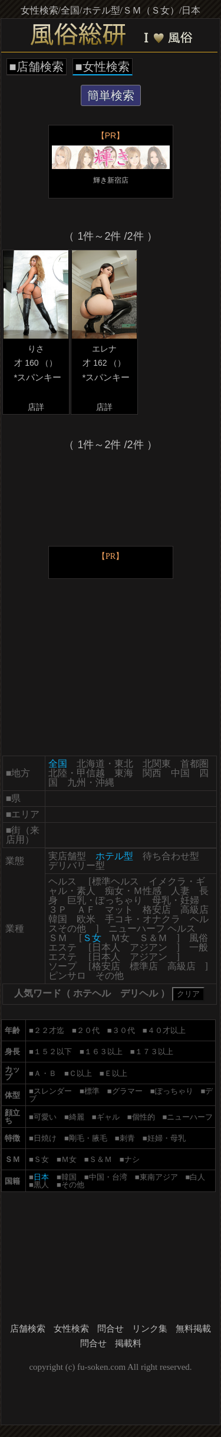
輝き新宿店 (110, 180)
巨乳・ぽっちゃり (105, 900)
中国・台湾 (108, 1177)
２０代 (88, 1030)
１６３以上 (103, 1051)
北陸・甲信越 (76, 773)
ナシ (132, 1159)
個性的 (143, 1116)
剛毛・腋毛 (88, 1138)
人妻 (180, 891)
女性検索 (71, 1328)
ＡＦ (86, 910)
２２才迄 (49, 1030)
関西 (152, 773)
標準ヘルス (115, 881)
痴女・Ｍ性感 (133, 891)
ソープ (62, 966)
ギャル (108, 1116)
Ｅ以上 (115, 1073)
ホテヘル (92, 993)
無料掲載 (193, 1328)
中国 (180, 773)
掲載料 (128, 1343)
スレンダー (53, 1091)
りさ (36, 348)
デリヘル (139, 993)
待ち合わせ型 (171, 856)
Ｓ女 (41, 1159)
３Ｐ (57, 910)
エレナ (104, 348)
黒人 (41, 1184)
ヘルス (62, 881)
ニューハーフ (190, 1116)
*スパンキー (37, 377)
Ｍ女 (120, 938)
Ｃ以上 (80, 1073)
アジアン (148, 947)
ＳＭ (57, 938)
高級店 (194, 910)
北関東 (157, 764)
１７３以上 (154, 1051)
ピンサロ (67, 976)
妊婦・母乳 (166, 1138)
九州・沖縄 (90, 782)
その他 (109, 976)
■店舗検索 (36, 66)
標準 (92, 1091)
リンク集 (149, 1328)
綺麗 (76, 1116)
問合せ (110, 1328)
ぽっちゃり (174, 1091)
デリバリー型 (76, 865)
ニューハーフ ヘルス (152, 928)
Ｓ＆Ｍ (153, 938)
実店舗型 (67, 856)
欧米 (86, 919)
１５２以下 (53, 1051)
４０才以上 (166, 1030)
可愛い (45, 1116)
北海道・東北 (105, 764)
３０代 (123, 1030)
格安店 (157, 910)
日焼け (45, 1138)
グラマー (127, 1091)
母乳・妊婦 (175, 900)
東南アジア (159, 1177)
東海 (123, 773)
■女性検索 (102, 66)
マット (119, 910)
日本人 (106, 947)
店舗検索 (27, 1328)
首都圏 (194, 764)
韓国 (57, 919)
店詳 (36, 407)
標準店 (144, 966)
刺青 (127, 1138)
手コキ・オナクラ (142, 919)
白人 (197, 1177)
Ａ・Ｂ (45, 1073)
